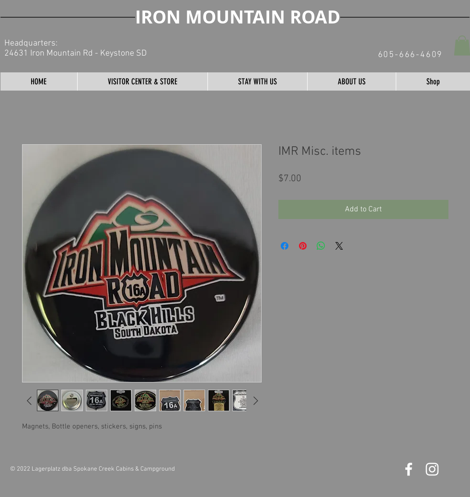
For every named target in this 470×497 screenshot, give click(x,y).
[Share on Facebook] (284, 246)
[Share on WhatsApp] (321, 246)
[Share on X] (339, 246)
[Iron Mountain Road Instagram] (432, 469)
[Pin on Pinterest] (303, 246)
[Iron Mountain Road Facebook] (408, 469)
